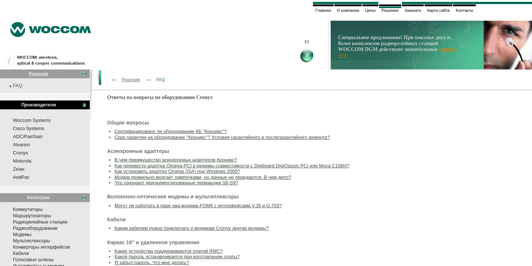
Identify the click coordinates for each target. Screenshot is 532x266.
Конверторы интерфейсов (41, 247)
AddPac (21, 177)
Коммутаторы (27, 209)
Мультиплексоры (31, 240)
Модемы (22, 234)
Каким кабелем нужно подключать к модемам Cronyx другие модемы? (192, 228)
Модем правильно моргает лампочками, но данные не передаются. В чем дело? (203, 177)
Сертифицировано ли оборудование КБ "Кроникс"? (171, 131)
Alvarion (21, 144)
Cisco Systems (28, 128)
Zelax (18, 169)
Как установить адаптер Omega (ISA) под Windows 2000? (177, 171)
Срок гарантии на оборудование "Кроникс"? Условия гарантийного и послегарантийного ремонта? (222, 137)
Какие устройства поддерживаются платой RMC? (169, 251)
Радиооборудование (35, 228)
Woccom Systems (32, 120)
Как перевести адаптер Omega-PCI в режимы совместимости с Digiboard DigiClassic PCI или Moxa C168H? (232, 165)
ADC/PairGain (27, 136)
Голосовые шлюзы (33, 259)
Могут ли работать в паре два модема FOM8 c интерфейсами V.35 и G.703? (198, 205)
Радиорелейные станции (40, 222)
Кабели (21, 253)
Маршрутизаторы (32, 215)
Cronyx (20, 153)
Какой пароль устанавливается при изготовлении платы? (177, 256)
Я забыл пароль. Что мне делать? (152, 262)
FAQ (18, 85)
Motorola (22, 161)
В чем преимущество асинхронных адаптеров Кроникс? (176, 160)
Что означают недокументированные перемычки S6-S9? (176, 182)
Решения (38, 73)
